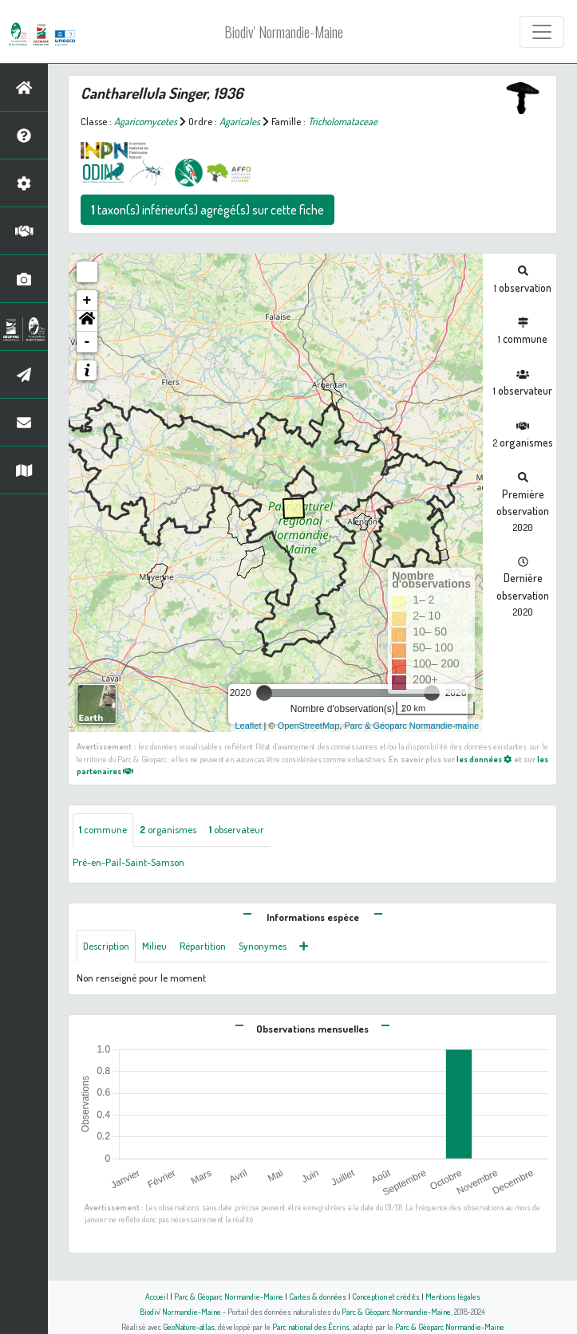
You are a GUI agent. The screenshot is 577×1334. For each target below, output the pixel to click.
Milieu (154, 945)
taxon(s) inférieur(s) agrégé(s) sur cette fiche (207, 210)
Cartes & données (317, 1296)
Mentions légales (452, 1296)
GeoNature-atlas (189, 1326)
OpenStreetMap (309, 725)
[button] (87, 321)
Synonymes (263, 945)
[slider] (264, 693)
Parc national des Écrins (311, 1326)
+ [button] (87, 300)
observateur (236, 829)
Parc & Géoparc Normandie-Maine (228, 1296)
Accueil (156, 1296)
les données (484, 759)
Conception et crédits (386, 1296)
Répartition (203, 945)
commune (103, 829)
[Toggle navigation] (542, 32)
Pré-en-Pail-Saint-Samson (128, 862)
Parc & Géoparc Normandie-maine (411, 725)
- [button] (87, 342)
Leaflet (248, 725)
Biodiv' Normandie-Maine (283, 32)
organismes (168, 829)
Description (106, 945)
